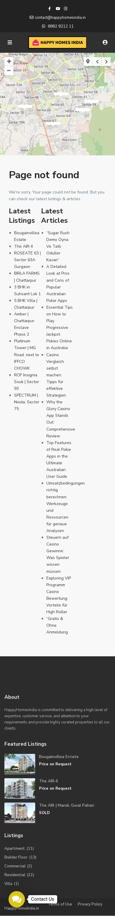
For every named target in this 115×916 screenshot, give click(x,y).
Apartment (14, 848)
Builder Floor (16, 857)
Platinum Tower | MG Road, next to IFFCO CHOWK (26, 354)
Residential (14, 875)
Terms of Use (60, 904)
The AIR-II (23, 246)
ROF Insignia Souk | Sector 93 (26, 381)
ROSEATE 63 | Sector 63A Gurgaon (27, 259)
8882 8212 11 (61, 26)
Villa (8, 883)
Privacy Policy (90, 904)
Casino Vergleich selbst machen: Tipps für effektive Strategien (56, 375)
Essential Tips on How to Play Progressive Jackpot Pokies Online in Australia (59, 328)
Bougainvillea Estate (59, 756)
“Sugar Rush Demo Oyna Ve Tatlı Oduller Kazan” (58, 246)
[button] (17, 899)
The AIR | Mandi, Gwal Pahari (66, 805)
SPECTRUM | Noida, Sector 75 (26, 402)
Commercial (15, 866)
